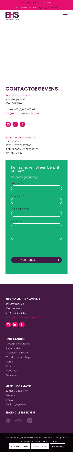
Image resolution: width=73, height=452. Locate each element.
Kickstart (10, 366)
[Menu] (64, 15)
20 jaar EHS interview (16, 390)
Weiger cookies (40, 446)
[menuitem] (24, 3)
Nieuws (9, 399)
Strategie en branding (17, 343)
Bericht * (16, 221)
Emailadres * (18, 196)
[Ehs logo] (30, 15)
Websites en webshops (18, 357)
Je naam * (17, 183)
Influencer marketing (16, 352)
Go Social (10, 375)
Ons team (10, 395)
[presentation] (32, 251)
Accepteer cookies (19, 446)
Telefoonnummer (20, 208)
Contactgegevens (15, 404)
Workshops (11, 370)
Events (9, 361)
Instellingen (57, 446)
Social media (12, 348)
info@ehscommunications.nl (22, 113)
